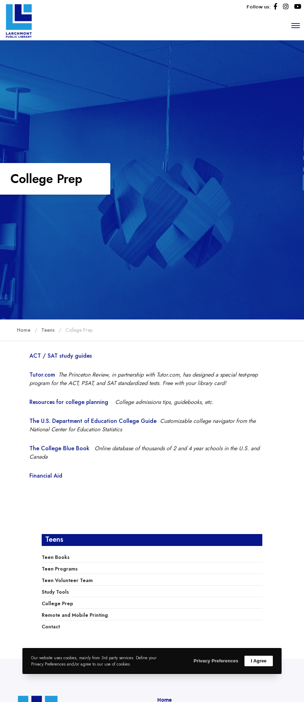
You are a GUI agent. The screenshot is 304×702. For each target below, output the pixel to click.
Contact (51, 626)
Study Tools (55, 591)
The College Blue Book (62, 448)
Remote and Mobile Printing (75, 615)
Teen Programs (60, 568)
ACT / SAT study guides (60, 356)
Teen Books (56, 557)
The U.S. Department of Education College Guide (93, 421)
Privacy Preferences (216, 660)
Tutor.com (42, 375)
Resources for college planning (68, 402)
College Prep (57, 603)
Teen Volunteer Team (67, 580)
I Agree (259, 660)
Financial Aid (45, 476)
